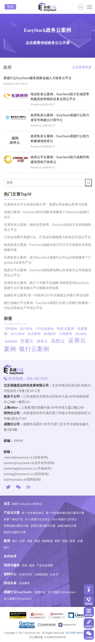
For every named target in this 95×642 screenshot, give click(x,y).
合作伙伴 (10, 556)
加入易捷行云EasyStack (18, 598)
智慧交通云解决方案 (43, 525)
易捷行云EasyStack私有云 (27, 503)
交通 (80, 541)
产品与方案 (12, 512)
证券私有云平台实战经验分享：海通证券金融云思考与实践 (47, 204)
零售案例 (13, 328)
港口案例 (82, 334)
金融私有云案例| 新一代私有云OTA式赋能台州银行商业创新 (48, 295)
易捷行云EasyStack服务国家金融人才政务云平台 (37, 78)
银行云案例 (36, 349)
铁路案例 (13, 341)
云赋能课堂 (41, 574)
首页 (7, 503)
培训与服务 (12, 565)
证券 (22, 541)
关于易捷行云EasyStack (62, 592)
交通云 (28, 341)
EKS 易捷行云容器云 (64, 519)
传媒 (29, 541)
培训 (24, 565)
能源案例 (52, 334)
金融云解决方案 (67, 525)
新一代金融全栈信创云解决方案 (65, 512)
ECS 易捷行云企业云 (37, 519)
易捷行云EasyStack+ (18, 592)
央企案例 (35, 334)
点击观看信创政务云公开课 (48, 43)
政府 (72, 541)
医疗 (6, 547)
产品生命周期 (45, 565)
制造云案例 (67, 328)
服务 (32, 565)
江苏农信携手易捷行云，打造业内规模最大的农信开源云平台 (49, 237)
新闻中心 (40, 592)
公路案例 (67, 334)
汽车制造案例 (46, 328)
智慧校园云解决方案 (16, 525)
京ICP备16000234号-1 (78, 632)
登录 (10, 7)
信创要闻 (24, 583)
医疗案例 (28, 328)
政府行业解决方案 (15, 532)
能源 (37, 541)
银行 (15, 541)
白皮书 (54, 574)
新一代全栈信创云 (33, 512)
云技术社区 (25, 574)
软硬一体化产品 (13, 519)
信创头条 (10, 583)
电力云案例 (19, 334)
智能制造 (47, 541)
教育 (57, 541)
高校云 (60, 340)
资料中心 (10, 574)
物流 (65, 541)
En (80, 7)
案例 (7, 541)
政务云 (44, 341)
